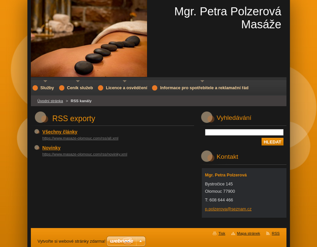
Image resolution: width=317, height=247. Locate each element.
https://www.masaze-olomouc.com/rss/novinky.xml (84, 154)
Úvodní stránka (50, 101)
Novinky (51, 147)
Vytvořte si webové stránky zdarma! (72, 241)
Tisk (221, 233)
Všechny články (60, 131)
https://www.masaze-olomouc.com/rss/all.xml (80, 138)
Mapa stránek (248, 233)
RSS (276, 233)
